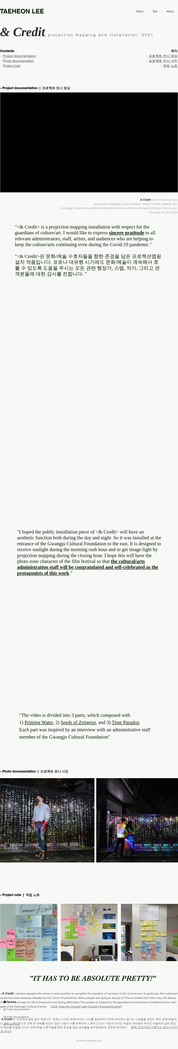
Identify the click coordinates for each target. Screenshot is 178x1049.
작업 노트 (170, 66)
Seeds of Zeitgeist (78, 722)
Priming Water (39, 722)
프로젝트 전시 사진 (163, 61)
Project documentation (19, 56)
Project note (11, 66)
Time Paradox (125, 722)
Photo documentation (18, 61)
